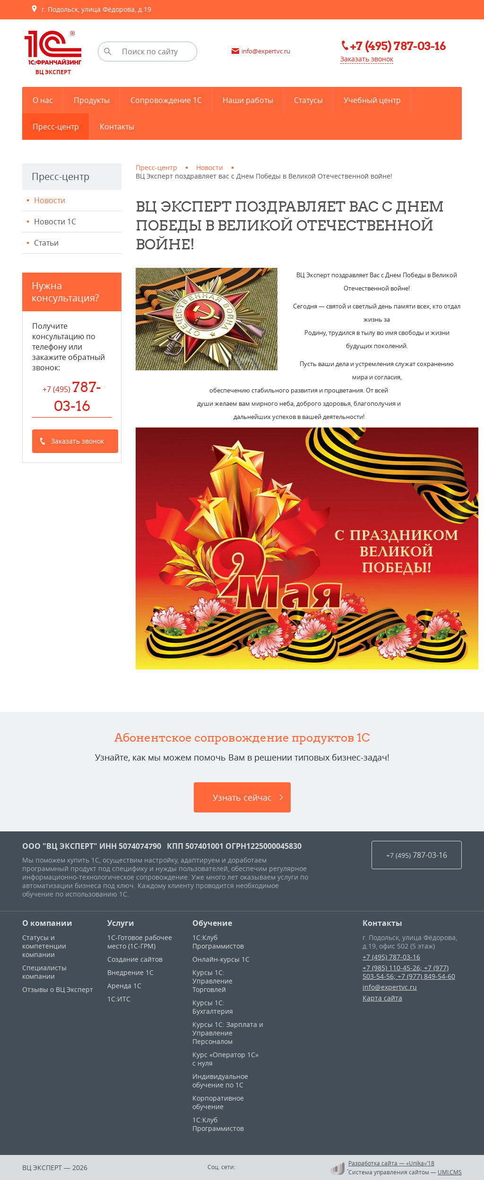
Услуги (120, 923)
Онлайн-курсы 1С (221, 959)
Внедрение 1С (130, 972)
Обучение (212, 923)
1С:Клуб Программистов (218, 941)
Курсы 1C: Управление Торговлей (212, 981)
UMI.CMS (450, 1172)
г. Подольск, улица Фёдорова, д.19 (91, 9)
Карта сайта (382, 997)
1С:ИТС (118, 998)
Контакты (382, 923)
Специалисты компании (44, 972)
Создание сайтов (135, 959)
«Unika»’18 (420, 1163)
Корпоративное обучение (218, 1102)
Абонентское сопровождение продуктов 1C (242, 737)
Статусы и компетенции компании (44, 946)
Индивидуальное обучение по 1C (220, 1080)
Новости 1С (55, 221)
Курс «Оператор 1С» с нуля (225, 1059)
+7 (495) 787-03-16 (391, 956)
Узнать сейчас (242, 797)
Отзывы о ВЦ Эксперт (57, 989)
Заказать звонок (366, 58)
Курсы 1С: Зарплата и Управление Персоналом (227, 1033)
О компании (47, 923)
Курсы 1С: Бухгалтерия (212, 1007)
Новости (49, 200)
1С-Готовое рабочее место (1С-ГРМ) (139, 941)
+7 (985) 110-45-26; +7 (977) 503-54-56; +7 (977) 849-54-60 (409, 972)
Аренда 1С (124, 985)
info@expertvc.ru (390, 987)
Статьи (46, 243)
